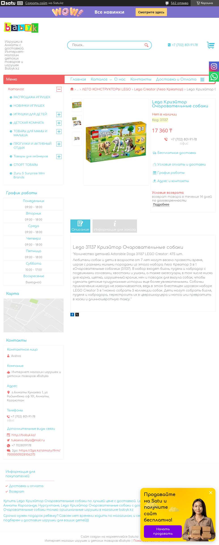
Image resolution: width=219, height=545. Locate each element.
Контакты (140, 79)
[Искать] (146, 45)
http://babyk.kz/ (24, 435)
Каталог (99, 79)
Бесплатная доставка (176, 153)
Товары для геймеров (31, 156)
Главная (78, 79)
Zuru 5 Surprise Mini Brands (29, 175)
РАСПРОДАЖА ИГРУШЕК (32, 97)
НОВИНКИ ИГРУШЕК (29, 105)
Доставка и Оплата (176, 79)
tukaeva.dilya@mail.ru (28, 440)
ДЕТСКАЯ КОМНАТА (29, 122)
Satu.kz (133, 536)
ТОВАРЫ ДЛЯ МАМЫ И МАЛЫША (30, 133)
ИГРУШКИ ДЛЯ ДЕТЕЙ (30, 114)
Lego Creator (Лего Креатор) (158, 89)
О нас (120, 79)
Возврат (16, 491)
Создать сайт (36, 3)
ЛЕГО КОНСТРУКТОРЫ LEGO (106, 89)
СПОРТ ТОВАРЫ (26, 164)
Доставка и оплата (26, 486)
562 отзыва (179, 3)
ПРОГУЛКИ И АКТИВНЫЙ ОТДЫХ (32, 145)
